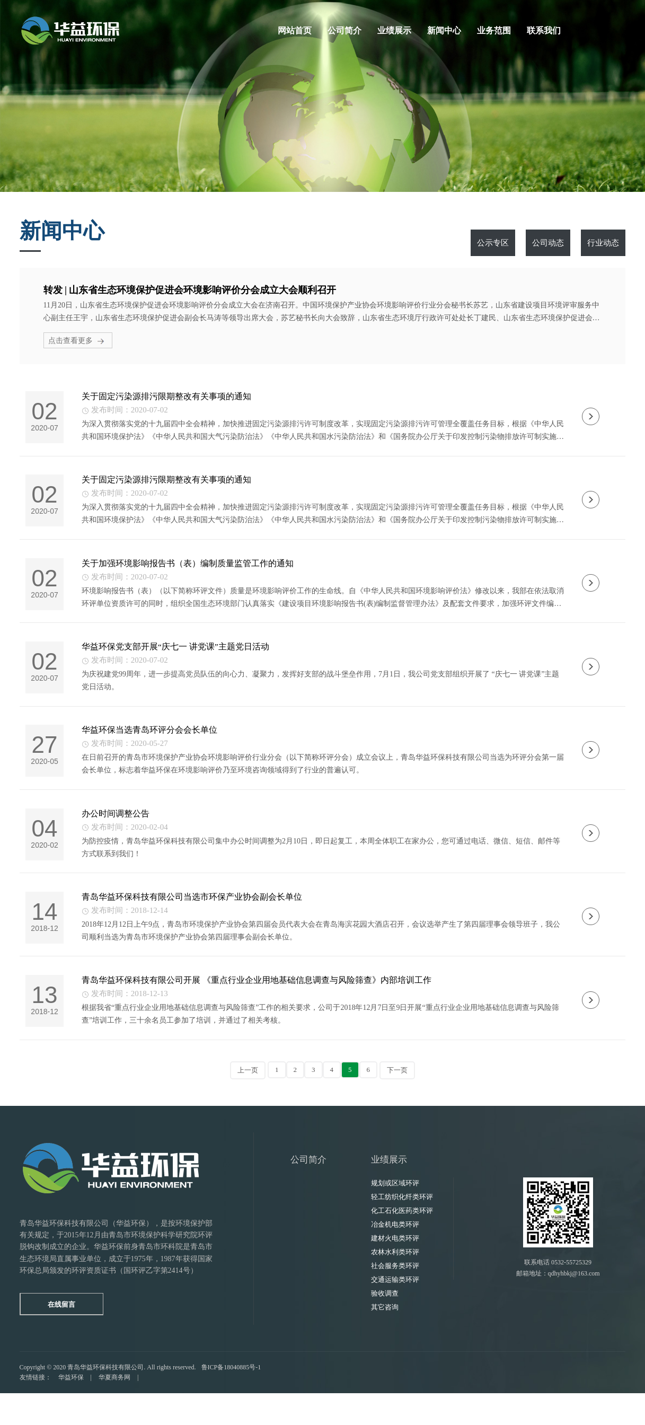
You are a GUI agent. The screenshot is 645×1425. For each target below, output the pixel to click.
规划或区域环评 (395, 1215)
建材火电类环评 (395, 1270)
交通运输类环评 (395, 1311)
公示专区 (493, 243)
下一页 (397, 1102)
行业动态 (603, 243)
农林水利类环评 (395, 1284)
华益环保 (71, 1409)
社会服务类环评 (395, 1297)
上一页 (247, 1102)
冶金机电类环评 (395, 1256)
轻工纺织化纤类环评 (402, 1229)
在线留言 (67, 1336)
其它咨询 (385, 1339)
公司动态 (548, 243)
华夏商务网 (114, 1409)
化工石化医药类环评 (402, 1242)
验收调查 (385, 1325)
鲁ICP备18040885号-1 (231, 1399)
